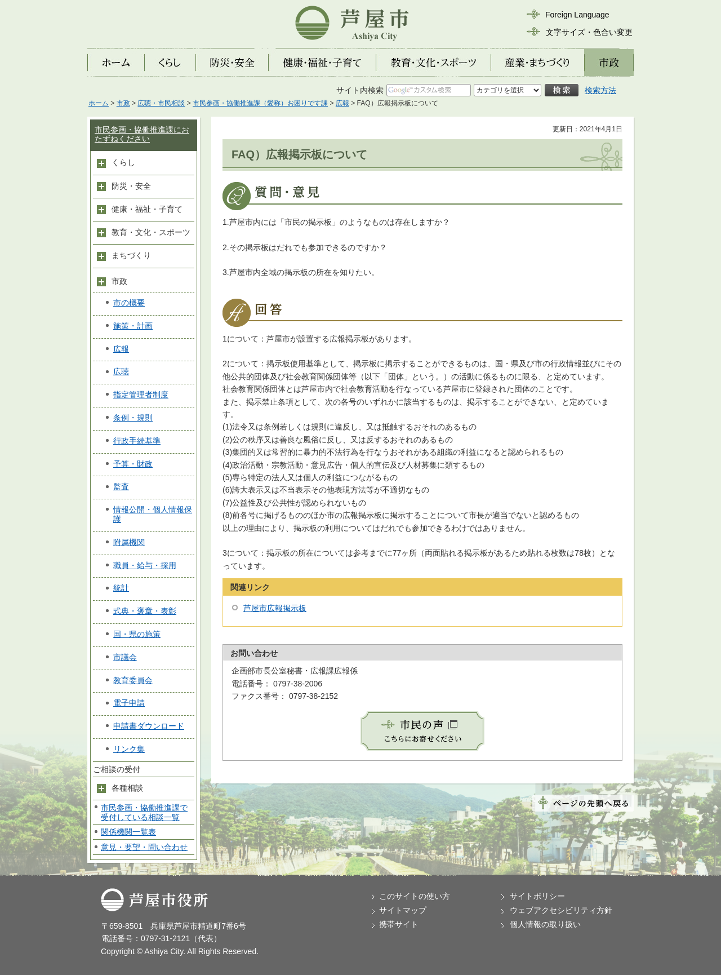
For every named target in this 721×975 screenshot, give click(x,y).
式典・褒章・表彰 (144, 610)
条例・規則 (133, 417)
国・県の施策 (137, 634)
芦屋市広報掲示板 (274, 608)
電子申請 (129, 702)
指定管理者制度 (140, 394)
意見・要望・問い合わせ (144, 847)
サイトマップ (402, 910)
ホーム (98, 103)
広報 (342, 103)
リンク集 (129, 749)
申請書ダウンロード (148, 725)
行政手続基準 (137, 440)
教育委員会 (133, 680)
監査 (121, 486)
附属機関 (129, 542)
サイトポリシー (537, 896)
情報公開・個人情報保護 (152, 514)
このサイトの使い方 (414, 896)
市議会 (125, 657)
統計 (121, 587)
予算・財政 (133, 463)
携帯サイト (399, 924)
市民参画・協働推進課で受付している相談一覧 (144, 812)
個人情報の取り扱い (545, 924)
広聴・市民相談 (161, 103)
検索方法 (600, 90)
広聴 (121, 371)
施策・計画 (133, 325)
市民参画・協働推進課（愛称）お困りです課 (260, 103)
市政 (123, 103)
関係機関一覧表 (128, 831)
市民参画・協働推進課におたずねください (142, 134)
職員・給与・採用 (144, 565)
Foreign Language (577, 14)
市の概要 (129, 302)
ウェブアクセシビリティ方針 (561, 910)
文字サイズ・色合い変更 (589, 32)
